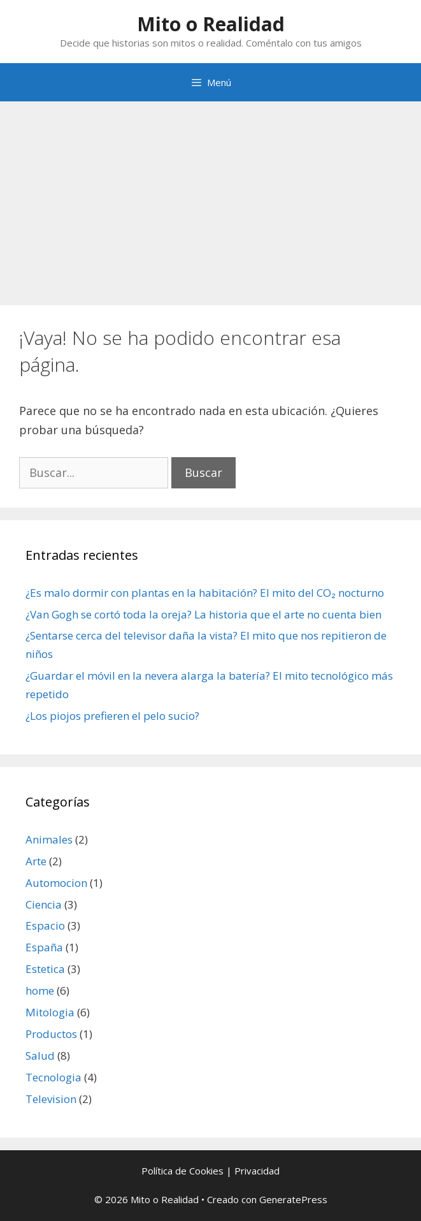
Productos (51, 1034)
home (39, 990)
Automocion (56, 882)
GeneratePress (293, 1199)
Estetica (45, 968)
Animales (49, 839)
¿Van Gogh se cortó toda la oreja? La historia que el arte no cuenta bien (203, 614)
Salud (40, 1055)
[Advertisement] (210, 197)
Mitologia (50, 1012)
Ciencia (43, 904)
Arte (35, 861)
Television (50, 1099)
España (44, 947)
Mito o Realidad (211, 24)
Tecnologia (53, 1077)
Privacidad (257, 1170)
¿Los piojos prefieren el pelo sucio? (112, 715)
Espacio (45, 925)
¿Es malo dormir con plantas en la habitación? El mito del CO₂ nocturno (204, 592)
